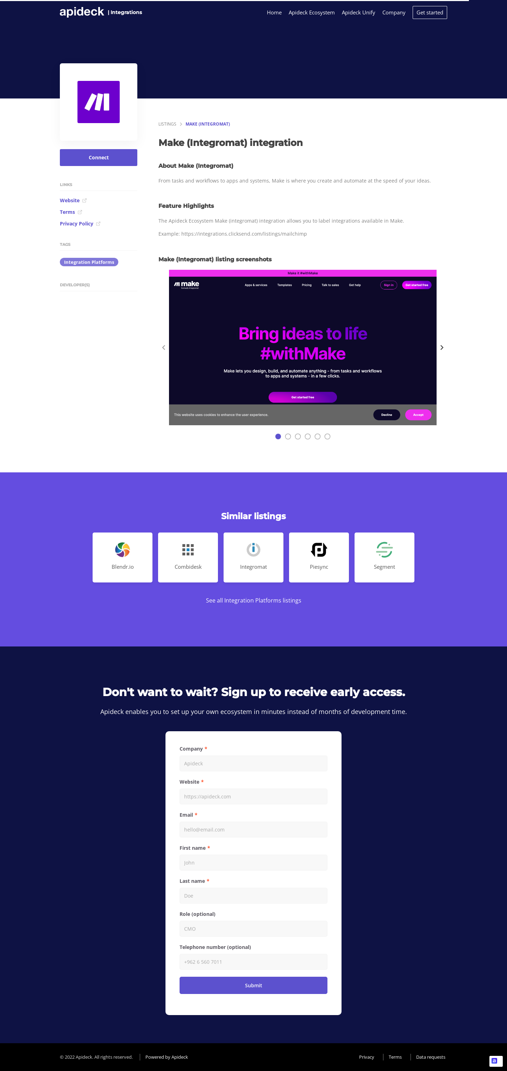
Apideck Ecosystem (312, 12)
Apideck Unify (358, 12)
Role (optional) (197, 914)
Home (274, 12)
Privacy (366, 1057)
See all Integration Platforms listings (253, 600)
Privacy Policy (80, 223)
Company (394, 12)
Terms (71, 212)
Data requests (430, 1057)
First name (193, 847)
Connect (99, 157)
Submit (253, 985)
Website (73, 200)
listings (167, 124)
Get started (430, 12)
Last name (192, 881)
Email (186, 814)
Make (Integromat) (208, 124)
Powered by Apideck (166, 1057)
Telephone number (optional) (215, 947)
